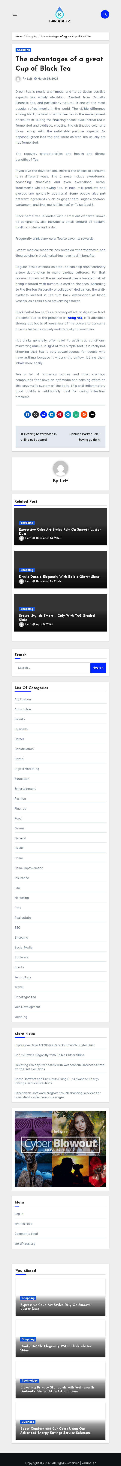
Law (18, 888)
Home (19, 858)
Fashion (20, 799)
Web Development (28, 1007)
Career (19, 739)
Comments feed (26, 1234)
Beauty (20, 719)
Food (18, 818)
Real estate (23, 918)
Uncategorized (25, 997)
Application (23, 699)
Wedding (21, 1017)
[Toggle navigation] (15, 14)
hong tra (75, 318)
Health (19, 848)
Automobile (23, 709)
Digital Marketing (27, 769)
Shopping (23, 49)
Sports (19, 967)
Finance (20, 809)
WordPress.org (25, 1243)
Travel (19, 987)
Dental (19, 759)
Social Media (23, 947)
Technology (23, 977)
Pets (18, 908)
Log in (19, 1214)
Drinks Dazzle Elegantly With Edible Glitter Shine (59, 577)
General (20, 838)
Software (21, 957)
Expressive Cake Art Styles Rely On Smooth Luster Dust (55, 1045)
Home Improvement (29, 868)
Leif (29, 78)
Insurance (22, 878)
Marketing (22, 898)
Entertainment (25, 789)
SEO (17, 928)
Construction (24, 749)
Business (21, 729)
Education (22, 779)
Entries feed (23, 1224)
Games (19, 828)
